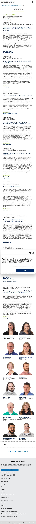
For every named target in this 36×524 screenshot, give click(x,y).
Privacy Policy (21, 522)
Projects (3, 486)
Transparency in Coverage (29, 522)
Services (3, 484)
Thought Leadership (5, 5)
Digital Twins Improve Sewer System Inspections (13, 513)
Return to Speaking (19, 452)
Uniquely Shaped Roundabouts (9, 511)
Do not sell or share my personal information (22, 266)
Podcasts (3, 502)
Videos (2, 505)
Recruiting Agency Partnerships (18, 523)
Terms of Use (15, 522)
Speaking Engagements (15, 5)
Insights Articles (5, 497)
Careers (3, 489)
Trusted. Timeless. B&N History (9, 516)
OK (25, 270)
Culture (3, 492)
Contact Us (10, 469)
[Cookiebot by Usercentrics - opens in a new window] (29, 253)
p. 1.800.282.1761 (5, 478)
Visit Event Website (7, 19)
